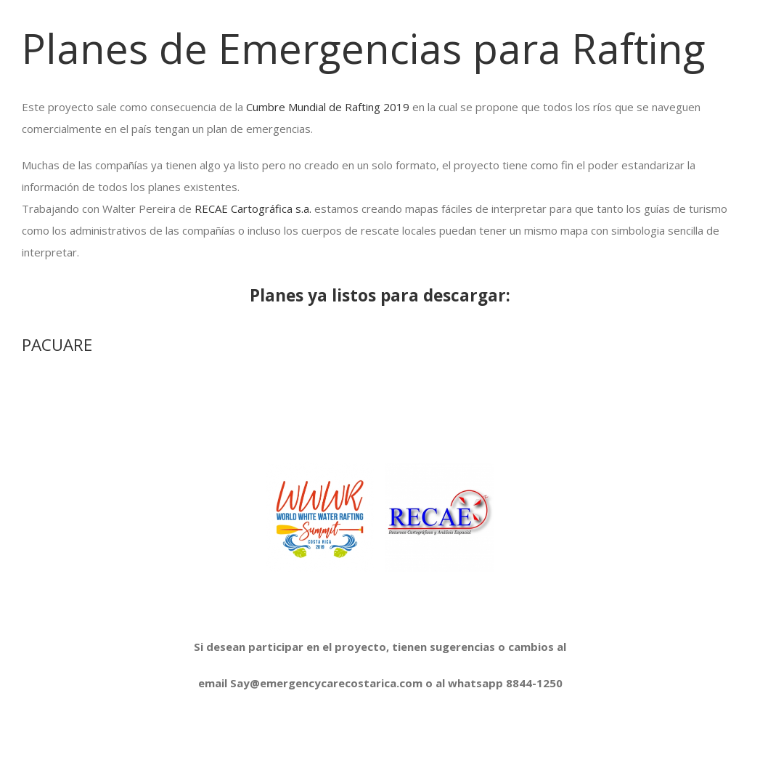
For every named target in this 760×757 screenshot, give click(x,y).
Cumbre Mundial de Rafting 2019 (327, 107)
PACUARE (57, 344)
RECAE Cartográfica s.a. (254, 208)
